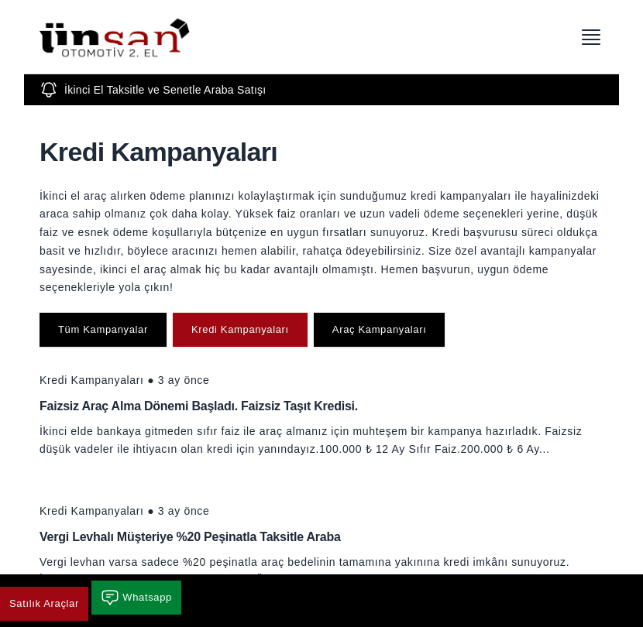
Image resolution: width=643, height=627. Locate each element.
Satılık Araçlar (44, 603)
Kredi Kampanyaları (240, 329)
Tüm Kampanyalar (103, 329)
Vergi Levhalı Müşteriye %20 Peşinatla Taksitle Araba (190, 536)
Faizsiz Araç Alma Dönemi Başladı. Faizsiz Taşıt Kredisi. (199, 406)
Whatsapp (136, 597)
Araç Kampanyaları (379, 329)
